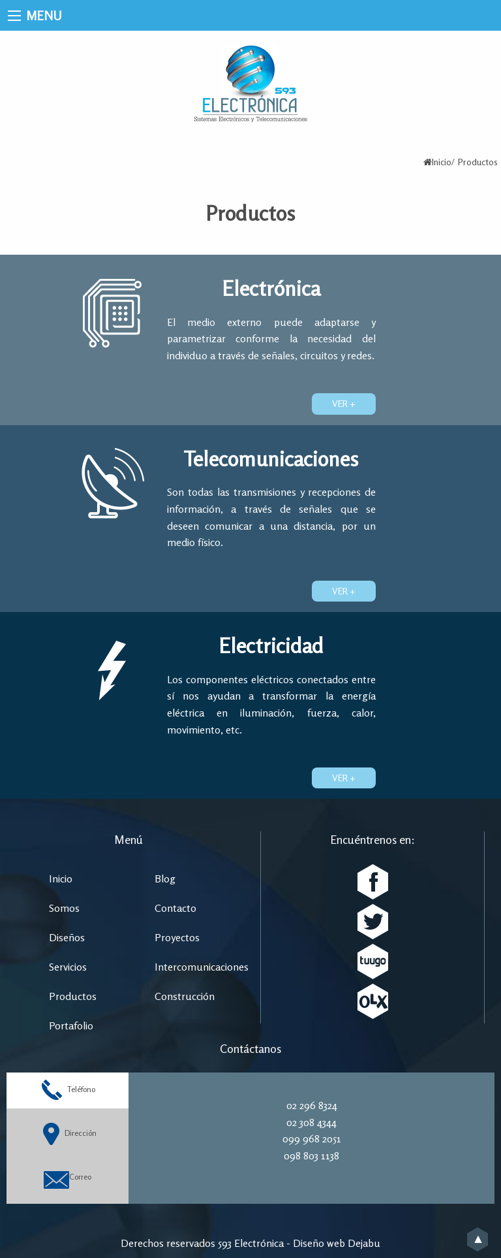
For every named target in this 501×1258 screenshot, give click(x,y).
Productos (73, 996)
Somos (64, 907)
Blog (165, 878)
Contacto (175, 907)
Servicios (68, 966)
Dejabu (364, 1243)
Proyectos (177, 937)
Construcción (185, 996)
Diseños (67, 937)
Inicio (441, 161)
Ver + (344, 403)
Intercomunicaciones (202, 966)
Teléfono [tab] (67, 1090)
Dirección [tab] (68, 1134)
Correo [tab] (67, 1178)
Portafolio (71, 1025)
